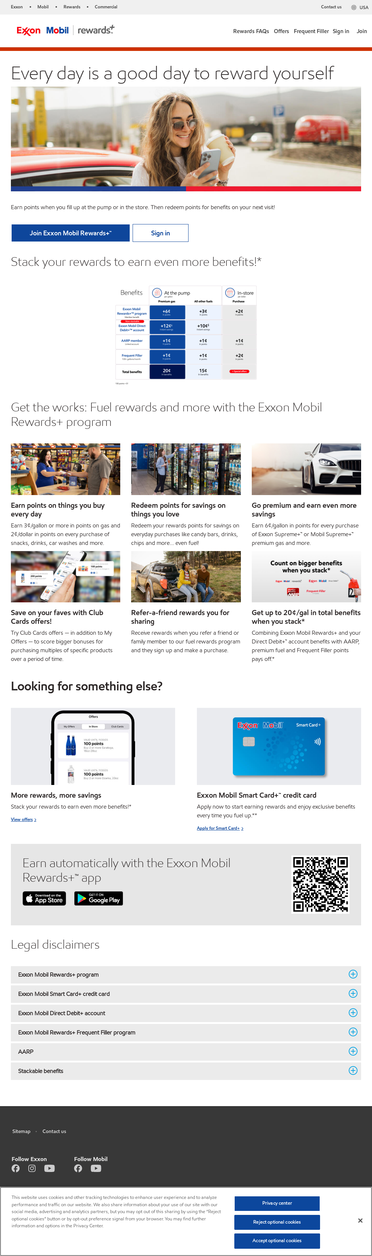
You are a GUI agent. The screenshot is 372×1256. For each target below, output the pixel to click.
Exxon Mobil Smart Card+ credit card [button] (181, 994)
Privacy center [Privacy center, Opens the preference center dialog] (277, 1203)
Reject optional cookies (277, 1222)
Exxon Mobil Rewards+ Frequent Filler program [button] (181, 1032)
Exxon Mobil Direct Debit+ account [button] (181, 1013)
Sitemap (21, 1131)
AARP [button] (181, 1052)
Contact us (331, 7)
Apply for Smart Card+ (218, 828)
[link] (281, 30)
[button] (251, 30)
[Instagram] (32, 1168)
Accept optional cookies (277, 1240)
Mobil (43, 7)
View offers (22, 819)
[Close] (360, 1221)
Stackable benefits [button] (181, 1071)
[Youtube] (49, 1168)
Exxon (17, 7)
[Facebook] (16, 1168)
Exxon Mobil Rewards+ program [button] (181, 974)
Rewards (72, 7)
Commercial (106, 7)
